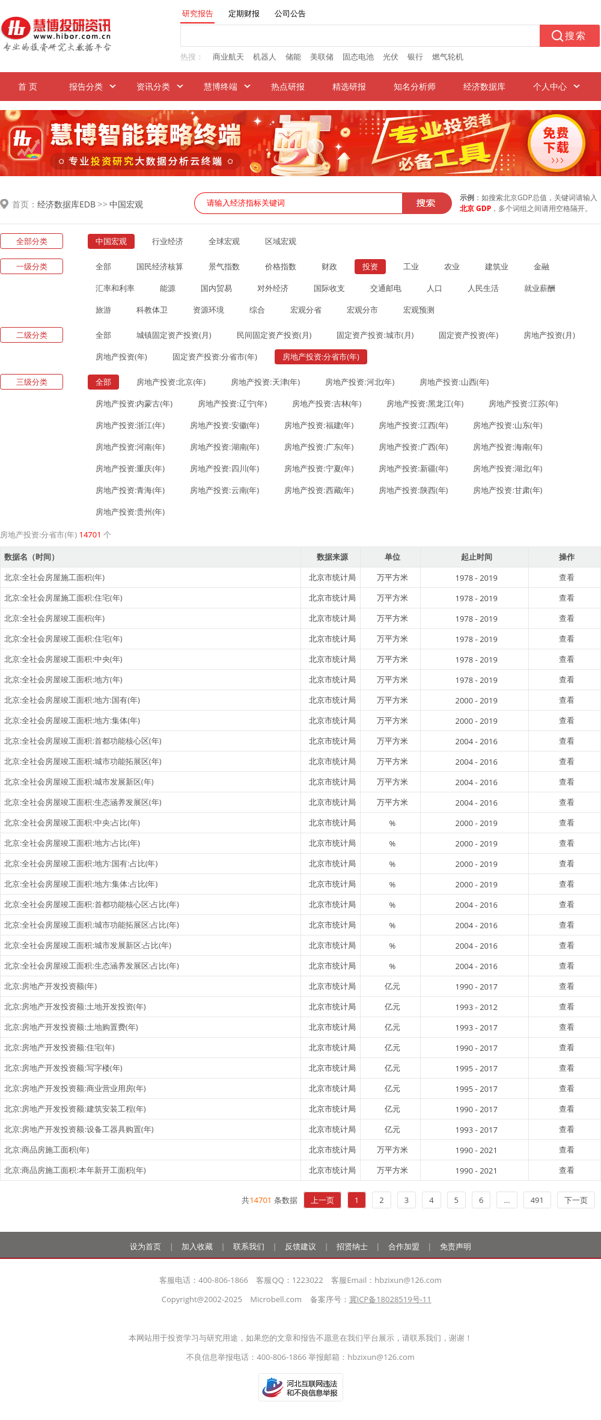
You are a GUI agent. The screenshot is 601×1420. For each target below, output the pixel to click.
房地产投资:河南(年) (130, 446)
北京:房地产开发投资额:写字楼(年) (63, 1067)
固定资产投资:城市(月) (375, 334)
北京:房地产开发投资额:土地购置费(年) (71, 1026)
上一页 (322, 1200)
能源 (167, 288)
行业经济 (167, 241)
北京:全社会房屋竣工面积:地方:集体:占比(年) (80, 883)
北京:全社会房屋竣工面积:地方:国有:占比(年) (80, 863)
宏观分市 (362, 309)
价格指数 (280, 266)
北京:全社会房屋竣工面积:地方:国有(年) (72, 699)
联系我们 (248, 1246)
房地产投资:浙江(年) (130, 425)
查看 (567, 577)
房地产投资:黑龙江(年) (424, 403)
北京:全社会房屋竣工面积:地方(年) (63, 679)
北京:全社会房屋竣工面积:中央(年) (63, 658)
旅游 (103, 309)
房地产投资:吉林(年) (326, 403)
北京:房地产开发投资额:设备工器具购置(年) (79, 1129)
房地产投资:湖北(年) (507, 468)
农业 (452, 266)
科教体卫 (152, 309)
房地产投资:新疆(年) (413, 468)
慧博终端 (220, 86)
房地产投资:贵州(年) (130, 511)
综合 (257, 309)
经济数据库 (484, 86)
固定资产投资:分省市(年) (214, 356)
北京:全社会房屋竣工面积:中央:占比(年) (72, 822)
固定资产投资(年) (468, 334)
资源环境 (208, 309)
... (507, 1200)
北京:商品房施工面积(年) (46, 1149)
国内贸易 (216, 288)
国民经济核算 (159, 266)
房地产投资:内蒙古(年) (134, 403)
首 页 (27, 86)
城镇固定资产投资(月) (174, 334)
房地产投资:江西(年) (413, 425)
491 (537, 1200)
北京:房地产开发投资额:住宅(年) (59, 1047)
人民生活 (483, 288)
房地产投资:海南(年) (507, 446)
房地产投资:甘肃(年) (507, 490)
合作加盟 (403, 1246)
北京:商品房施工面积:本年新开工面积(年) (75, 1169)
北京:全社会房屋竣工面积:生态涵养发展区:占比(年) (91, 965)
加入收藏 (197, 1246)
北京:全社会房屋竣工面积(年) (54, 618)
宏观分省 (306, 309)
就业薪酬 (539, 288)
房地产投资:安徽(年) (224, 425)
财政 (329, 266)
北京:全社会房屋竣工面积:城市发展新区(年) (79, 781)
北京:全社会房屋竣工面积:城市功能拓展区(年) (83, 761)
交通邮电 (385, 288)
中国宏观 (126, 204)
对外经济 (272, 288)
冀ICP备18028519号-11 (390, 1299)
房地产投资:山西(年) (454, 381)
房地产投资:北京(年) (171, 381)
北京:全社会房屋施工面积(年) (54, 577)
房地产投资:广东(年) (318, 446)
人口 (434, 288)
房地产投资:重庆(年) (130, 468)
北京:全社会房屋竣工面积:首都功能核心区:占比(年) (91, 904)
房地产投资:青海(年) (130, 490)
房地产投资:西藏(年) (318, 490)
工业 (411, 266)
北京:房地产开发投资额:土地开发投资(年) (75, 1006)
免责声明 (455, 1246)
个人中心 (550, 86)
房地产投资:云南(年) (224, 490)
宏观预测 (419, 309)
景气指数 (224, 266)
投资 (370, 266)
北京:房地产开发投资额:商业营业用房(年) (75, 1088)
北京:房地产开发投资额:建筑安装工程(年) (75, 1108)
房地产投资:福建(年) (318, 425)
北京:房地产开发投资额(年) (50, 986)
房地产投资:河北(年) (359, 381)
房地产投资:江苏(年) (523, 403)
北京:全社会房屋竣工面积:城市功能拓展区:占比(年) (91, 924)
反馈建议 (300, 1246)
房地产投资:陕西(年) (413, 490)
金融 (541, 266)
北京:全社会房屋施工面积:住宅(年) (63, 597)
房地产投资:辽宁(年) (232, 403)
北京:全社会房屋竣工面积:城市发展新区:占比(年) (87, 945)
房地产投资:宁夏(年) (318, 468)
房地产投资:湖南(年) (224, 446)
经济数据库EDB (66, 204)
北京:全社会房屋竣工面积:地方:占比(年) (72, 842)
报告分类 (86, 86)
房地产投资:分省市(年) (320, 356)
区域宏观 (280, 241)
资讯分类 (153, 86)
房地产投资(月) (549, 334)
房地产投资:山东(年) (507, 425)
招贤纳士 (352, 1246)
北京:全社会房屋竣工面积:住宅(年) (63, 638)
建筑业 (496, 266)
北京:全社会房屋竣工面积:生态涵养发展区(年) (83, 802)
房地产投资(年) (121, 356)
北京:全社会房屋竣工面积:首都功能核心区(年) (83, 740)
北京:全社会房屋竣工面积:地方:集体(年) (72, 720)
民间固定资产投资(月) (274, 334)
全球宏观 (224, 241)
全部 (103, 266)
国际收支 (329, 288)
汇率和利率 (115, 288)
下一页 (576, 1200)
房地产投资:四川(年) (224, 468)
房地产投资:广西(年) (413, 446)
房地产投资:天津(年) (265, 381)
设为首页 (145, 1246)
